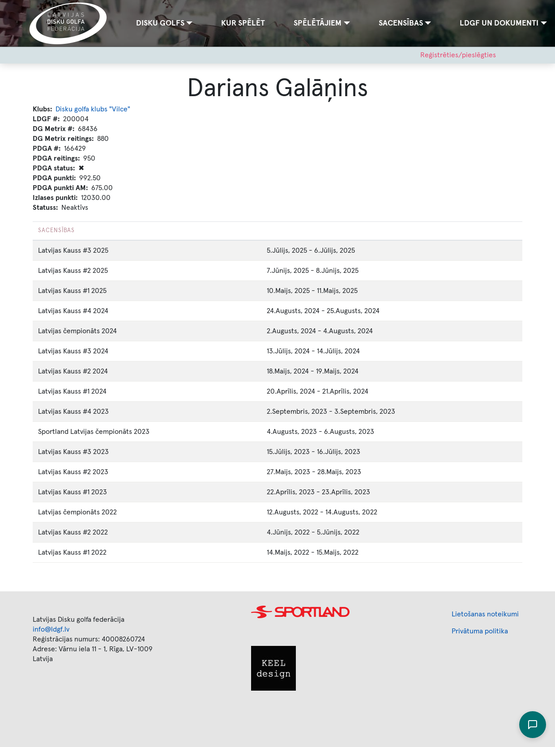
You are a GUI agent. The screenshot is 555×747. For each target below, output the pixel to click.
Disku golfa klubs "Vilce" (93, 109)
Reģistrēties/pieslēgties (458, 55)
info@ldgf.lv (51, 629)
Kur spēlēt (243, 23)
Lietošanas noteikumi (485, 614)
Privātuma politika (480, 631)
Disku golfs (160, 23)
